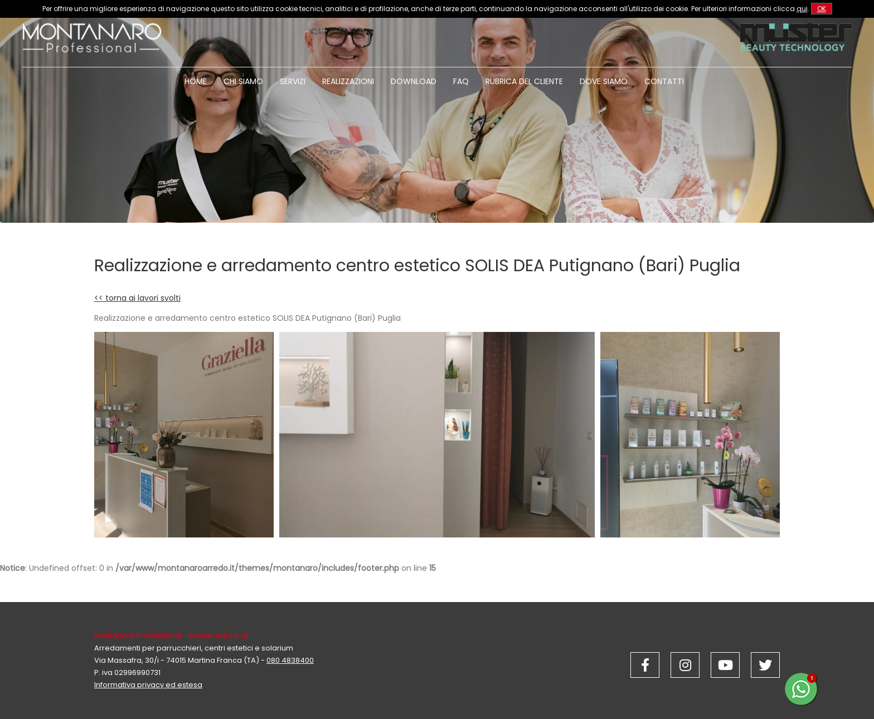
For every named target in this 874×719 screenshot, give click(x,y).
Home (195, 81)
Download (413, 81)
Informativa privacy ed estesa (148, 684)
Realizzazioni (348, 81)
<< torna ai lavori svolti (137, 298)
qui (802, 8)
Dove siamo (604, 81)
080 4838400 (290, 660)
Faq (461, 81)
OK (821, 8)
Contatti (664, 81)
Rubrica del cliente (524, 81)
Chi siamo (243, 81)
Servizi (292, 81)
